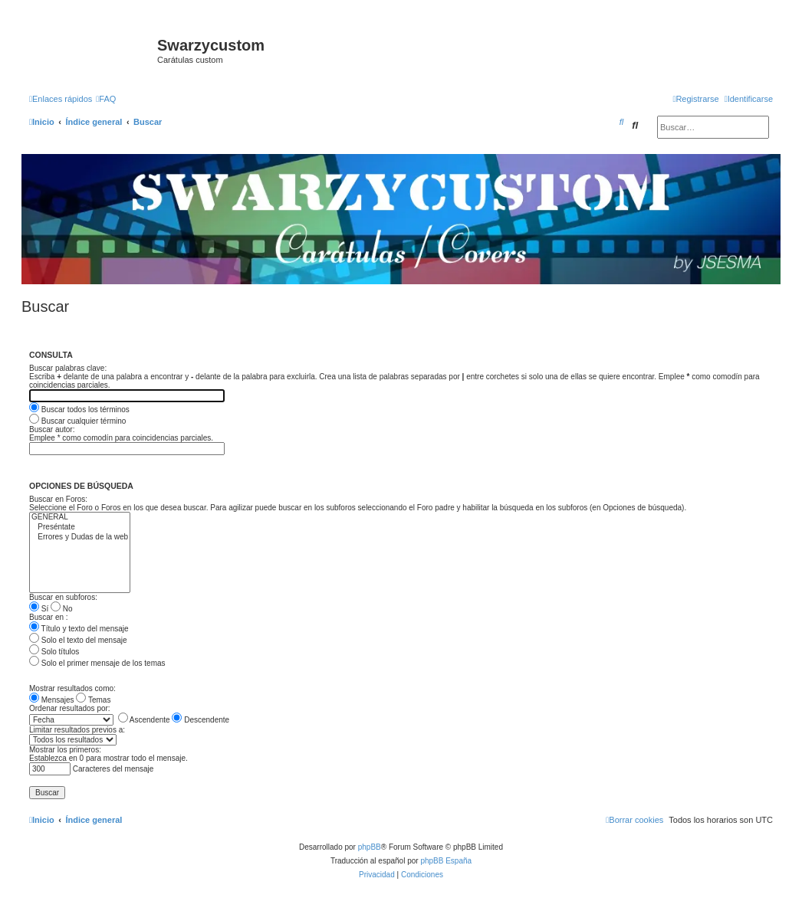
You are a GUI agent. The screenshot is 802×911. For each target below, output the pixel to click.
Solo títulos (54, 651)
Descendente (200, 720)
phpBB (369, 847)
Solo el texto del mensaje (78, 640)
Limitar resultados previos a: (77, 730)
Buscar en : (48, 617)
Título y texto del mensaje (79, 628)
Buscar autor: (51, 429)
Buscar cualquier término (77, 421)
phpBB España (446, 861)
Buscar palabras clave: (68, 368)
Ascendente (144, 720)
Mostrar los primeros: (65, 750)
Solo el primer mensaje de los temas (97, 663)
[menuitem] (106, 99)
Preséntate (80, 528)
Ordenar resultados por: (69, 708)
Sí (38, 609)
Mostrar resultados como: (72, 688)
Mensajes (51, 700)
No (62, 609)
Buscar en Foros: (58, 499)
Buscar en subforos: (63, 597)
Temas (93, 700)
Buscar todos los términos (79, 409)
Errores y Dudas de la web (80, 537)
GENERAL (80, 518)
